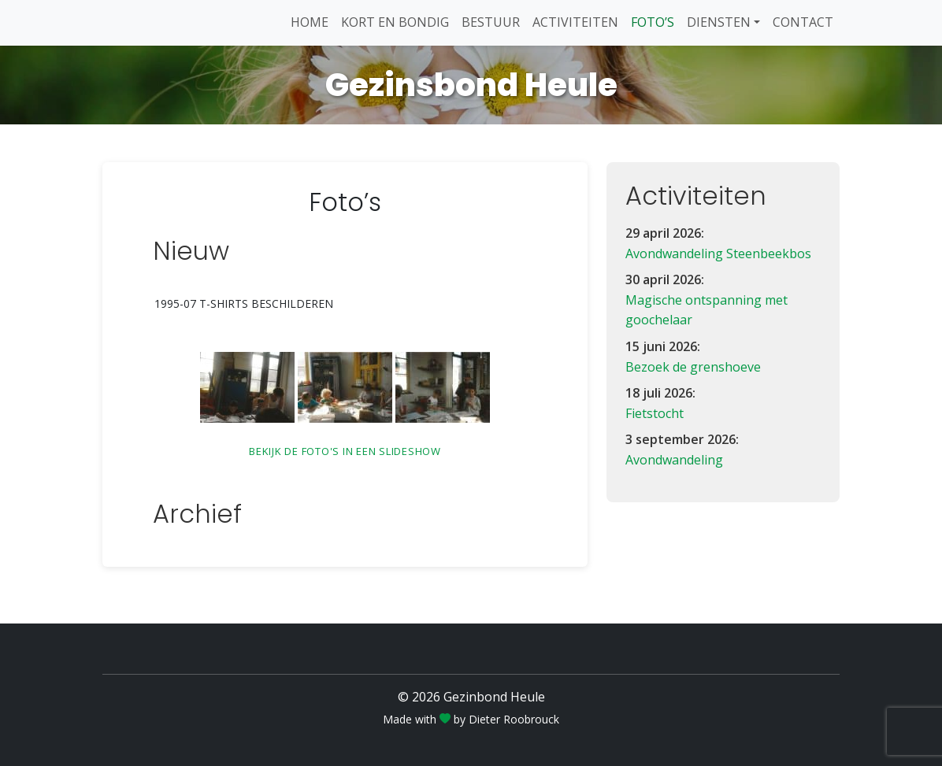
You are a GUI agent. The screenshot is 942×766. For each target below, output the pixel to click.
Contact (803, 22)
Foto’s (652, 22)
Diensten (719, 22)
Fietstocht (654, 413)
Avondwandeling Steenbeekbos (718, 253)
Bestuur (491, 22)
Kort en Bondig (395, 22)
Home (309, 22)
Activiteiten (575, 22)
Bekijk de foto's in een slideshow (345, 451)
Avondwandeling (674, 459)
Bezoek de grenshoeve (693, 367)
